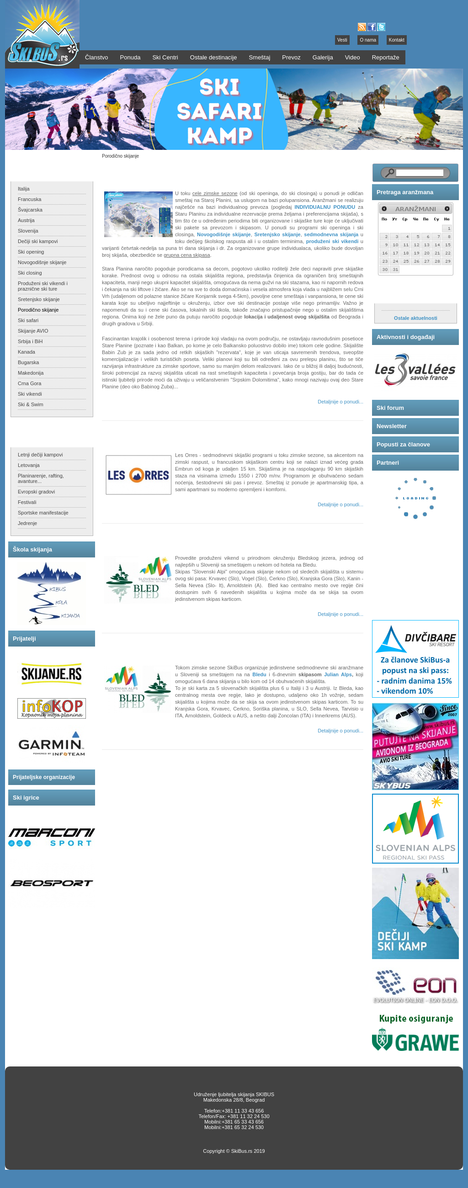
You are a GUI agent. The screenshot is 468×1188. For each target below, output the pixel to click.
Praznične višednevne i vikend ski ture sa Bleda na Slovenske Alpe (205, 536)
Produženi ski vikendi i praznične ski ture (43, 286)
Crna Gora (29, 383)
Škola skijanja (32, 549)
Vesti (342, 39)
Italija (24, 188)
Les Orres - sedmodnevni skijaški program (171, 433)
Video (352, 57)
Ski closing (30, 273)
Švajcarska (30, 209)
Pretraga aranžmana (405, 192)
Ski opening (31, 252)
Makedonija (30, 373)
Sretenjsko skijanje (39, 299)
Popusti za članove (403, 444)
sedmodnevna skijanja (331, 234)
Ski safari (28, 320)
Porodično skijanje (38, 310)
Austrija (26, 220)
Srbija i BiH (30, 341)
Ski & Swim (30, 404)
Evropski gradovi (36, 491)
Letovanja (29, 465)
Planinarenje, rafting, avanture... (41, 478)
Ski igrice (26, 797)
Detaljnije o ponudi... (340, 401)
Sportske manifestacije (43, 512)
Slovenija (28, 230)
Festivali (27, 502)
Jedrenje (27, 523)
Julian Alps (338, 674)
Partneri (388, 462)
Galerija (323, 57)
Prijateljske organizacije (44, 777)
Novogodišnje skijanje (42, 262)
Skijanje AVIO (33, 331)
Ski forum (390, 407)
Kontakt (396, 39)
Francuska (29, 199)
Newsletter (392, 426)
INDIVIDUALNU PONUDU (325, 207)
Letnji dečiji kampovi (40, 454)
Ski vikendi (30, 394)
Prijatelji (24, 638)
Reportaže (385, 57)
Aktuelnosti (393, 294)
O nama (368, 39)
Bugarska (28, 362)
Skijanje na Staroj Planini (146, 171)
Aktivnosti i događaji (406, 337)
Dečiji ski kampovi (38, 241)
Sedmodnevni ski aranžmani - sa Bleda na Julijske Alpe (189, 645)
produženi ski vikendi (332, 241)
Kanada (26, 352)
